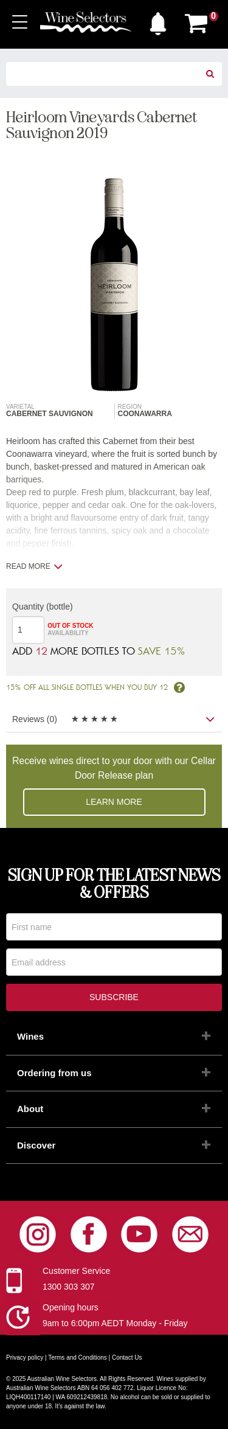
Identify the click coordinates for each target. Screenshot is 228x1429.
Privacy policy (24, 1357)
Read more (34, 566)
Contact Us (127, 1357)
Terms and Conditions (77, 1357)
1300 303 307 (69, 1287)
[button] (158, 20)
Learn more (114, 802)
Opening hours (70, 1307)
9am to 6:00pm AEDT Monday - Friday (115, 1323)
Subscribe (114, 997)
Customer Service (76, 1271)
